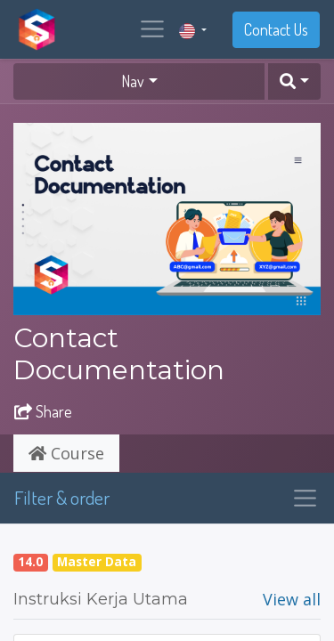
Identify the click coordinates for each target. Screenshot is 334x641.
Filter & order (62, 497)
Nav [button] (132, 81)
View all (292, 599)
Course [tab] (66, 453)
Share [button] (43, 411)
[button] (294, 81)
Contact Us (276, 29)
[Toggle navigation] (305, 498)
